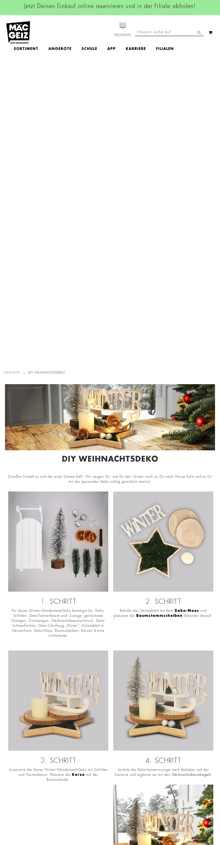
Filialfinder (9, 687)
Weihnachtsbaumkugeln (191, 472)
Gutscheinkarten (13, 768)
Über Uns (7, 701)
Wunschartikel (11, 761)
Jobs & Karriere (12, 694)
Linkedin (104, 715)
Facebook (105, 692)
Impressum (50, 708)
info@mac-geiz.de (153, 724)
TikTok (103, 726)
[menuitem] (55, 32)
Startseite (12, 70)
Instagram (106, 704)
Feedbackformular (154, 741)
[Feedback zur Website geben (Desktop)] (154, 790)
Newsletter (9, 733)
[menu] (122, 32)
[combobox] (169, 53)
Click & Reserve (12, 726)
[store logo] (18, 32)
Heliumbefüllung (13, 754)
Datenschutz (52, 687)
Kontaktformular (154, 733)
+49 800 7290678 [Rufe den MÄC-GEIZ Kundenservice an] (154, 703)
